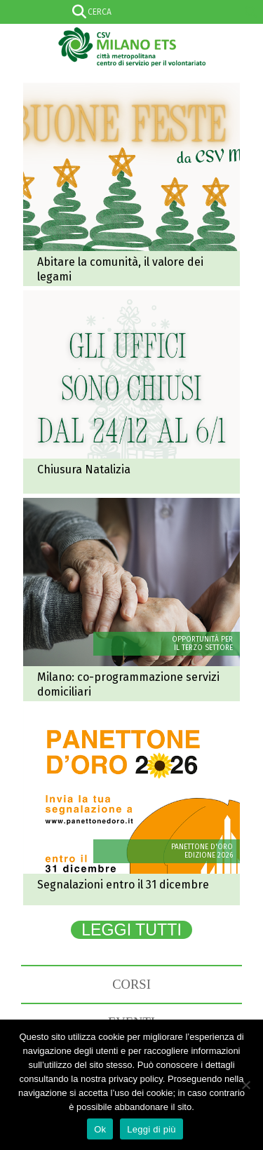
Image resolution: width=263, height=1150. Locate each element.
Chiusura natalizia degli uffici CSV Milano (131, 392)
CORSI (131, 984)
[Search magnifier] (251, 12)
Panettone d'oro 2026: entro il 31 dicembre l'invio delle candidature (131, 807)
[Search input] (129, 12)
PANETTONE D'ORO (202, 847)
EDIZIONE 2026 (208, 855)
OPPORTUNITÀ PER (202, 639)
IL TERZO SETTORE (203, 648)
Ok (100, 1129)
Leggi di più (151, 1129)
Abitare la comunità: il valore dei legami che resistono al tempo (131, 184)
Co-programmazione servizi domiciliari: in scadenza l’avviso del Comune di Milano (131, 599)
